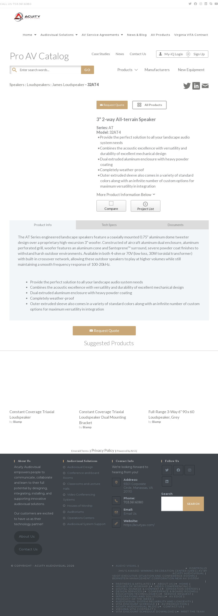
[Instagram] (190, 470)
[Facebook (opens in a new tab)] (195, 4)
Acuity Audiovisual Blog (136, 606)
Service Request (177, 593)
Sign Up (199, 54)
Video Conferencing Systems (79, 497)
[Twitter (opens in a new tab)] (190, 4)
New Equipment (191, 69)
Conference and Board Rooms (81, 475)
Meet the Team (193, 611)
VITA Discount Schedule (135, 603)
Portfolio (198, 568)
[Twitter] (167, 470)
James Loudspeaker (68, 84)
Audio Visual (126, 565)
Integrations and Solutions (139, 596)
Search (167, 494)
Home (183, 583)
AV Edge (175, 596)
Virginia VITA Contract (134, 609)
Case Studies (101, 54)
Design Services (129, 591)
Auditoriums (75, 511)
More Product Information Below (126, 194)
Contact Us (138, 54)
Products (126, 69)
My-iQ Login (173, 54)
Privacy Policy (102, 450)
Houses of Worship (79, 505)
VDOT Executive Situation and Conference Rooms (153, 575)
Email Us (130, 514)
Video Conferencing (172, 586)
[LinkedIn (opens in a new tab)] (205, 4)
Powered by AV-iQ (127, 450)
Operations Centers (80, 518)
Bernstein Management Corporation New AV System (155, 578)
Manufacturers (157, 69)
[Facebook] (178, 470)
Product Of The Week (134, 598)
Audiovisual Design (80, 467)
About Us (26, 536)
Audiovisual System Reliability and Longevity (153, 601)
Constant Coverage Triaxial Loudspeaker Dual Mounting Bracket (102, 417)
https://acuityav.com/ (139, 525)
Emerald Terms (80, 450)
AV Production (174, 603)
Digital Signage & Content (137, 588)
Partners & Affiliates (133, 583)
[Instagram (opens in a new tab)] (200, 4)
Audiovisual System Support (86, 524)
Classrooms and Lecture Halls (81, 486)
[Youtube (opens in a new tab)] (215, 4)
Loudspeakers (38, 84)
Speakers (16, 84)
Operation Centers (182, 588)
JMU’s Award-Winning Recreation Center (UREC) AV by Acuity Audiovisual (162, 572)
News (120, 54)
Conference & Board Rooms (172, 591)
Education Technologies (137, 593)
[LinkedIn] (167, 481)
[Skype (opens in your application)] (210, 4)
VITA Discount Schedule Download (145, 611)
